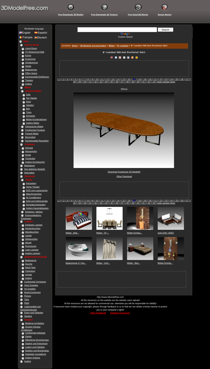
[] (134, 79)
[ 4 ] (71, 79)
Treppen (29, 80)
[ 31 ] (90, 82)
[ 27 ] (187, 79)
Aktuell (28, 243)
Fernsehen (31, 183)
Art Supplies (30, 289)
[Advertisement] (123, 39)
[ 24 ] (171, 79)
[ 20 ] (150, 79)
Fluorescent (30, 246)
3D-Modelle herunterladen (93, 46)
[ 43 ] (154, 82)
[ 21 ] (155, 79)
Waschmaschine (34, 194)
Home (75, 46)
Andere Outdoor (32, 358)
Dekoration (29, 173)
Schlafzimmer (31, 62)
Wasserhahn (31, 151)
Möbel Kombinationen (36, 119)
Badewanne (30, 260)
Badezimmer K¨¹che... (76, 263)
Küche (28, 55)
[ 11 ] (102, 79)
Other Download (124, 176)
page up (161, 82)
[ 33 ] (101, 82)
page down (170, 82)
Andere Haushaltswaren (37, 208)
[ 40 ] (138, 82)
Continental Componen (35, 282)
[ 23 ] (166, 79)
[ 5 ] (75, 79)
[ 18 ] (139, 79)
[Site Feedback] (98, 313)
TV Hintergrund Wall (34, 52)
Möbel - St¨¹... (102, 233)
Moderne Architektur (34, 323)
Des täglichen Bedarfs (34, 169)
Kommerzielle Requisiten (37, 141)
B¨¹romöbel (122, 46)
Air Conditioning (33, 197)
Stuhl (28, 102)
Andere (28, 84)
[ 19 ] (144, 79)
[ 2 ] (63, 79)
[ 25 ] (176, 79)
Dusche (28, 264)
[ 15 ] (123, 79)
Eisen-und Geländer (33, 312)
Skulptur (28, 316)
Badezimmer (31, 70)
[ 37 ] (122, 82)
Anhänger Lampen (34, 225)
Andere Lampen (32, 253)
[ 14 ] (118, 79)
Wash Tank (30, 267)
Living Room (31, 48)
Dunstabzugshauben (36, 205)
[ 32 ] (95, 82)
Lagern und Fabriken (35, 347)
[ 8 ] (88, 79)
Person (27, 296)
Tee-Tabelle (31, 98)
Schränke (30, 116)
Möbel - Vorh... (103, 263)
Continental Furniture (35, 130)
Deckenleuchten (32, 228)
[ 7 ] (84, 79)
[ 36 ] (116, 82)
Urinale (28, 274)
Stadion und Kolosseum (36, 343)
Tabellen (30, 105)
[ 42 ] (148, 82)
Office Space (31, 73)
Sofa (28, 94)
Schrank (29, 148)
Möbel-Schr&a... (134, 233)
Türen (29, 112)
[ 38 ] (127, 82)
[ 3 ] (67, 79)
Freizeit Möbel (31, 133)
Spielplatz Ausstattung (35, 354)
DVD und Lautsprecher (37, 190)
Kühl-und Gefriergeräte (37, 201)
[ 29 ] (79, 82)
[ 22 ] (160, 79)
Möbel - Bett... (72, 233)
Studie (28, 66)
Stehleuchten (31, 239)
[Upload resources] (120, 313)
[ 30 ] (85, 82)
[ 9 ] (92, 79)
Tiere (26, 299)
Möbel (112, 46)
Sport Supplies (31, 285)
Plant (26, 303)
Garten (28, 336)
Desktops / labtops (34, 212)
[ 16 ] (129, 79)
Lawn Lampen (31, 250)
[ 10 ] (97, 79)
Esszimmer (30, 59)
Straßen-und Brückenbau (37, 350)
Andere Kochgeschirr (35, 162)
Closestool (30, 271)
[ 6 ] (80, 79)
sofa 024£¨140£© (166, 233)
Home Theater (33, 187)
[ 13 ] (113, 79)
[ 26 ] (182, 79)
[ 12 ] (107, 79)
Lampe (28, 235)
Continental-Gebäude (35, 333)
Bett (28, 109)
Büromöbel (30, 137)
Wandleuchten (32, 232)
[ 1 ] (59, 79)
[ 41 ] (143, 82)
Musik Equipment (32, 292)
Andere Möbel (32, 123)
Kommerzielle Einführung (37, 77)
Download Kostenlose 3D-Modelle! (124, 172)
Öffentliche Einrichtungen (37, 340)
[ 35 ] (111, 82)
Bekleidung (29, 165)
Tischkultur (30, 158)
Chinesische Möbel (34, 126)
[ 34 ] (106, 82)
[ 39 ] (132, 82)
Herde (28, 155)
